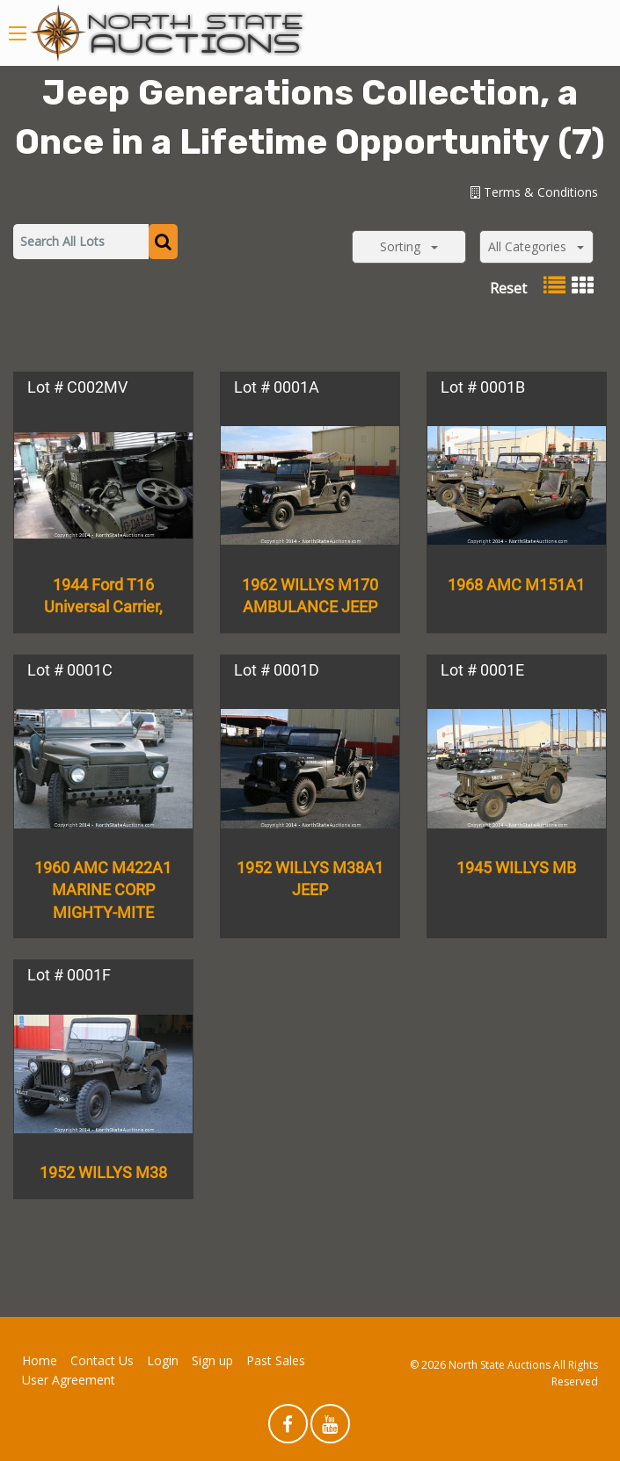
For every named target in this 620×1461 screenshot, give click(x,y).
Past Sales (275, 1360)
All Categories (536, 246)
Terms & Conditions (534, 192)
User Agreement (68, 1379)
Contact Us (102, 1360)
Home (39, 1360)
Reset (508, 288)
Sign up (212, 1360)
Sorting (409, 246)
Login (163, 1360)
